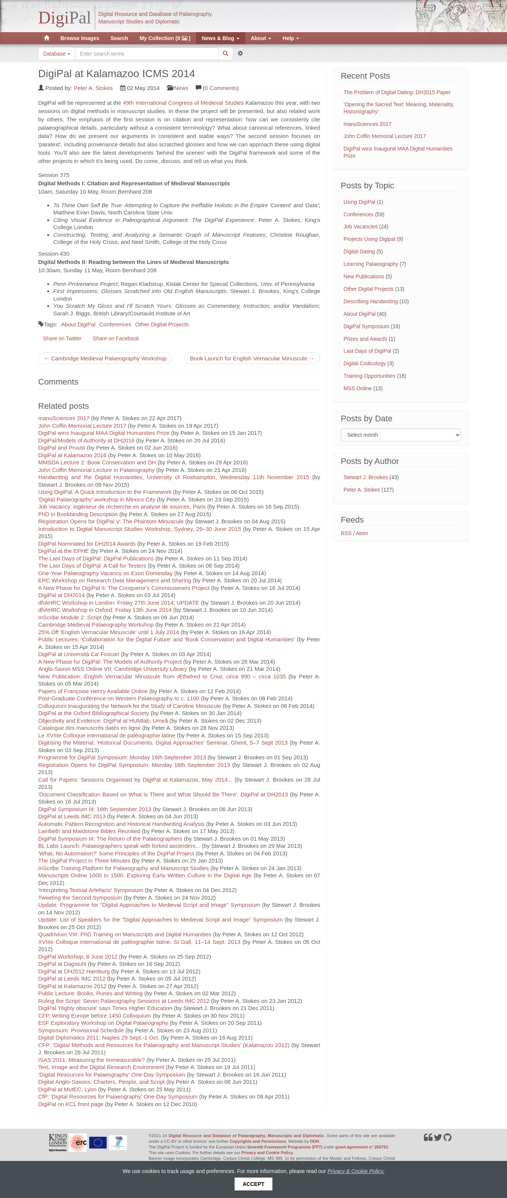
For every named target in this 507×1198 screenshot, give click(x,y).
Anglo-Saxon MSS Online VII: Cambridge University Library (112, 669)
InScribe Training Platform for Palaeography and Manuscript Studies (123, 868)
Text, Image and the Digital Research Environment (101, 1067)
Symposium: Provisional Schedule (81, 1030)
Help (291, 38)
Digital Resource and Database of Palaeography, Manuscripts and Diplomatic (246, 1135)
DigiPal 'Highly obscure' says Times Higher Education (105, 1008)
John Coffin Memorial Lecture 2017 (82, 425)
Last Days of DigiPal (367, 351)
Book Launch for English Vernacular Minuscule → (252, 358)
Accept (253, 1184)
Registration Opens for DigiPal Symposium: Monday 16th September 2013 (134, 765)
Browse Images (79, 38)
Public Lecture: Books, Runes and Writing (90, 993)
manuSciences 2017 (64, 418)
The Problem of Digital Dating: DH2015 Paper (396, 92)
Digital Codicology (364, 363)
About (261, 38)
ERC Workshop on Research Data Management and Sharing (114, 580)
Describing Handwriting (370, 301)
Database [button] (56, 54)
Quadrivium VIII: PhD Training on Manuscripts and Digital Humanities (125, 934)
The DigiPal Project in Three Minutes (84, 860)
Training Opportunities (369, 376)
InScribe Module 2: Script (70, 617)
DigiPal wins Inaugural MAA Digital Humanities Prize (104, 433)
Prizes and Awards (365, 339)
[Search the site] (146, 53)
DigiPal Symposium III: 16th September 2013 (94, 809)
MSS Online (357, 388)
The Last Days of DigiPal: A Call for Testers (92, 565)
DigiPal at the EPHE (63, 551)
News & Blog (220, 38)
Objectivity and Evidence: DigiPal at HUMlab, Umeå (103, 720)
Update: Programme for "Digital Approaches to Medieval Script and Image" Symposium (149, 905)
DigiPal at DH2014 (61, 595)
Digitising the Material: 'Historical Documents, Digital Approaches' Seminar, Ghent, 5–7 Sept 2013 (163, 742)
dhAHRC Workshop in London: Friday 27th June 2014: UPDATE (118, 602)
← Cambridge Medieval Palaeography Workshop (105, 358)
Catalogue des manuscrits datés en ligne (89, 728)
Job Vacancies (360, 226)
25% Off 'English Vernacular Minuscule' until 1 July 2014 (108, 632)
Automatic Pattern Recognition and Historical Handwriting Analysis (121, 824)
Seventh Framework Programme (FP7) (284, 1147)
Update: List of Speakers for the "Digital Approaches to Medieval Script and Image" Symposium (160, 919)
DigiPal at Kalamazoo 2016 (72, 455)
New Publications (363, 276)
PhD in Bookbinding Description (78, 514)
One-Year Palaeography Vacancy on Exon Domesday (105, 573)
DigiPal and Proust (61, 447)
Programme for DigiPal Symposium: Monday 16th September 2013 (122, 757)
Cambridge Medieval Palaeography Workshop (96, 624)
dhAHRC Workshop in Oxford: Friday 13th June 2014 (105, 610)
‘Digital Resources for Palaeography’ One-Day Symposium (111, 1074)
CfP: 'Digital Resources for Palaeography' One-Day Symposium (118, 1096)
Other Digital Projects (162, 324)
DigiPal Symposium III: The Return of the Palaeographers (110, 838)
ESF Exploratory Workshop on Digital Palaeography (103, 1023)
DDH (314, 1141)
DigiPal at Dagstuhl (62, 964)
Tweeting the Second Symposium (80, 897)
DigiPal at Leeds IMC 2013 (71, 816)
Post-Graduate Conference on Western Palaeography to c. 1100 (118, 698)
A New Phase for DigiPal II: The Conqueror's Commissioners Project (124, 588)
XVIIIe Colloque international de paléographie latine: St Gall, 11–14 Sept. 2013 (139, 942)
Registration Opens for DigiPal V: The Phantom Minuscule (111, 521)
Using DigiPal (359, 202)
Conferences (115, 324)
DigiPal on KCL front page (71, 1104)
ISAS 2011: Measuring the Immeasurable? (91, 1060)
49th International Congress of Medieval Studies (183, 102)
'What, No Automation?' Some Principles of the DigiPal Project (116, 853)
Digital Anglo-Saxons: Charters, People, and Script (101, 1082)
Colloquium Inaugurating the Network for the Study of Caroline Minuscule (129, 706)
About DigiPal (78, 324)
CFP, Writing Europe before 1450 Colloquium (94, 1015)
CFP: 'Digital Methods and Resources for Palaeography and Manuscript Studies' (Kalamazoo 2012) (163, 1045)
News (181, 88)
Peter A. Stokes (93, 88)
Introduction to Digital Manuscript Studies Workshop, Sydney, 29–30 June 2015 (139, 529)
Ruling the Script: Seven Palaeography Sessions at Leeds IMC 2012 (124, 1001)
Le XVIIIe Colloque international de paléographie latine (106, 735)
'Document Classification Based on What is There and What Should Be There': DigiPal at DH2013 (163, 794)
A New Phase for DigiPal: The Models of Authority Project (110, 661)
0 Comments (221, 88)
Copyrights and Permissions (258, 1141)
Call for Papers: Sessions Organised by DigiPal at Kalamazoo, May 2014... (135, 779)
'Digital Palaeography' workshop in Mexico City (96, 499)
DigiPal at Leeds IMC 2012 (71, 978)
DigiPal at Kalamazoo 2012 (72, 986)
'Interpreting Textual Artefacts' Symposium (90, 890)
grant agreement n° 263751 (361, 1147)
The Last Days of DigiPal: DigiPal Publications (96, 558)
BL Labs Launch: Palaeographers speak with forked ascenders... (119, 846)
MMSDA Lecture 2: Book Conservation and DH (97, 462)
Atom (362, 533)
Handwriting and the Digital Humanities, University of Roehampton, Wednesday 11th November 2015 (173, 477)
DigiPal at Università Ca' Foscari (78, 654)
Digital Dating (359, 251)
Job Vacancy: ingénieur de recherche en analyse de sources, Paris (122, 506)
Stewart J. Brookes (365, 477)
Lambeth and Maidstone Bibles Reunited (89, 831)
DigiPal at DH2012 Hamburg (74, 971)
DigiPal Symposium (366, 326)
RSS (346, 533)
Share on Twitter (62, 338)
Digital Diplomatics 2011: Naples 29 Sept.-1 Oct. (98, 1037)
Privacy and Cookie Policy (267, 1152)
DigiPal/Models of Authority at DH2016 (86, 440)
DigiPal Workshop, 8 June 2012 (77, 956)
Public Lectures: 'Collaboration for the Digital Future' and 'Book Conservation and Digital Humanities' (166, 639)
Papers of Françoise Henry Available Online (93, 691)
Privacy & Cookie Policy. (356, 1171)
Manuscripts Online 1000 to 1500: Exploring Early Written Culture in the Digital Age (145, 875)
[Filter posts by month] (401, 434)
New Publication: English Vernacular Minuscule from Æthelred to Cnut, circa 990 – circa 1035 (162, 676)
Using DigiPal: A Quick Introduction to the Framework (105, 492)
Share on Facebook (116, 338)
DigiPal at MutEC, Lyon (67, 1089)
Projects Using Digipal (369, 239)
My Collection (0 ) (164, 38)
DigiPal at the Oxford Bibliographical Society (93, 713)
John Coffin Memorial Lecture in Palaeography (96, 470)
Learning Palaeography (370, 264)
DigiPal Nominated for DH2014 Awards (87, 543)
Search (119, 38)
